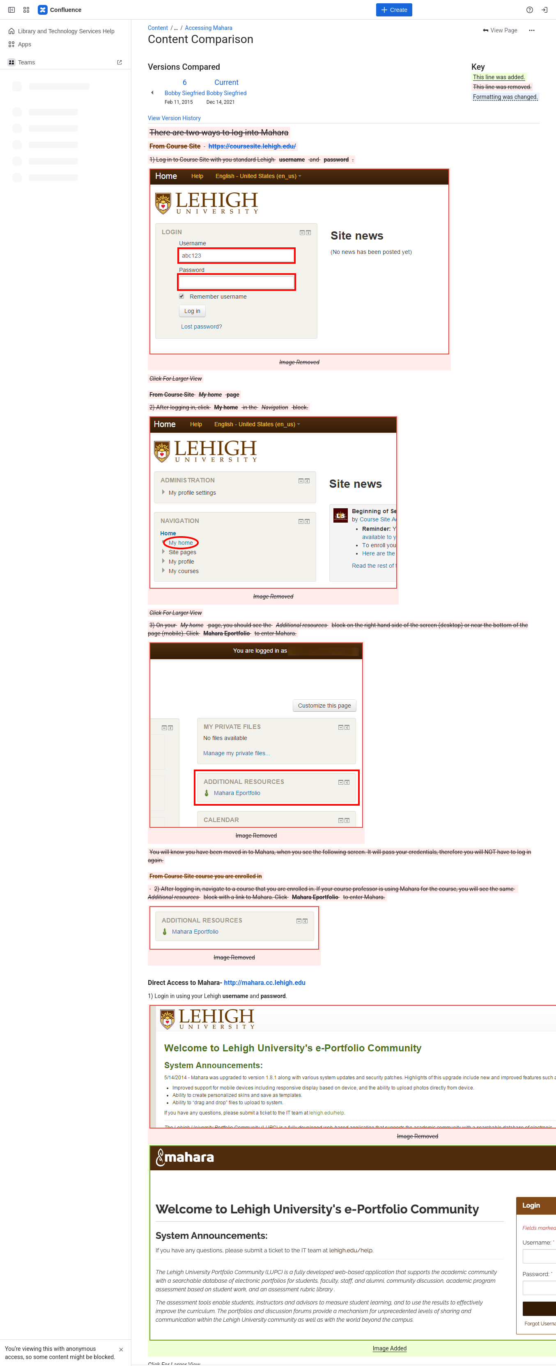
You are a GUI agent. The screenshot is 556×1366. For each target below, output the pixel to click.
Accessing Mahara (208, 28)
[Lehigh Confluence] (60, 9)
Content (158, 28)
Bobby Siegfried (185, 93)
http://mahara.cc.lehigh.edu (265, 983)
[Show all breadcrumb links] (176, 28)
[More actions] (532, 30)
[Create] (394, 9)
